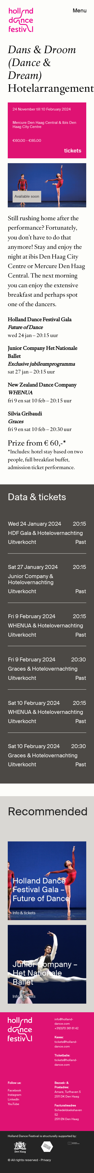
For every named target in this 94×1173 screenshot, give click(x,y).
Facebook (14, 1090)
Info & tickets (24, 954)
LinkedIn (13, 1099)
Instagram (14, 1095)
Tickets (72, 151)
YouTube (13, 1104)
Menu (80, 10)
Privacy (46, 1160)
